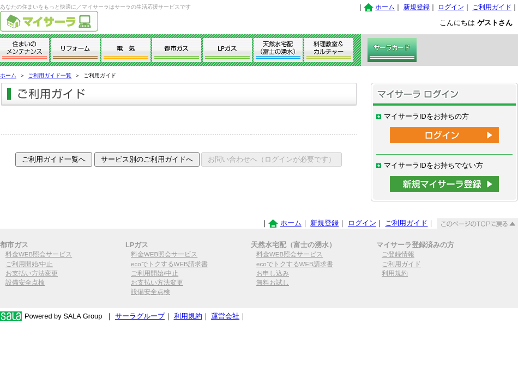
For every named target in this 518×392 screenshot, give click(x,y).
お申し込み (272, 273)
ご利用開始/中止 (29, 264)
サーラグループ (140, 316)
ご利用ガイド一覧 (49, 75)
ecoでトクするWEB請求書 (169, 264)
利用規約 (395, 273)
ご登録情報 (398, 254)
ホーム (385, 7)
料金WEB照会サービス (38, 254)
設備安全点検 (25, 282)
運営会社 (225, 316)
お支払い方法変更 (31, 273)
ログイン (451, 7)
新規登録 (416, 7)
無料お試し (272, 282)
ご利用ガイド (491, 7)
